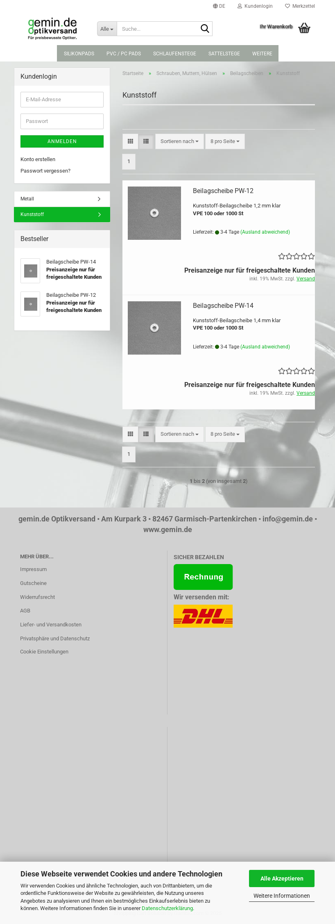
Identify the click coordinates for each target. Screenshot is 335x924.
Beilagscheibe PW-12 (223, 191)
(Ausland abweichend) (265, 232)
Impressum (33, 569)
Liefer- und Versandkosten (50, 624)
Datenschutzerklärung (167, 908)
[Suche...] (107, 28)
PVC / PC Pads (123, 54)
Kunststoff (32, 214)
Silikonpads (79, 54)
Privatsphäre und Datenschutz (55, 638)
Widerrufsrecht (37, 597)
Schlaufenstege (174, 54)
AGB (25, 611)
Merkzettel (300, 6)
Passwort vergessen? (45, 171)
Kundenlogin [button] (255, 6)
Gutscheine (33, 583)
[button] (219, 6)
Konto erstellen (37, 159)
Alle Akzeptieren (281, 878)
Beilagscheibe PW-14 (223, 306)
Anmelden (62, 141)
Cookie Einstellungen (44, 652)
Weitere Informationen (282, 895)
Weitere (262, 54)
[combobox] (179, 142)
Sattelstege (224, 54)
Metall (27, 199)
